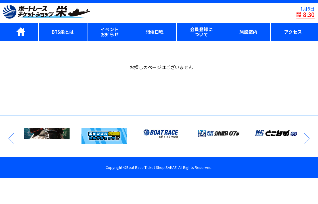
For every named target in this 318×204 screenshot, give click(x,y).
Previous (11, 138)
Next (306, 138)
